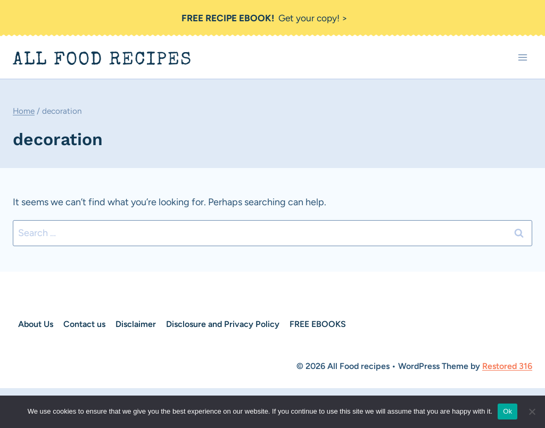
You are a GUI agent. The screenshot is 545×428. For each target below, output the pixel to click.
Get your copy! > (264, 18)
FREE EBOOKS (318, 324)
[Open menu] (522, 57)
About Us (35, 324)
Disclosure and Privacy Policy (222, 324)
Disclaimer (135, 324)
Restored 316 (507, 366)
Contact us (84, 324)
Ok (507, 411)
